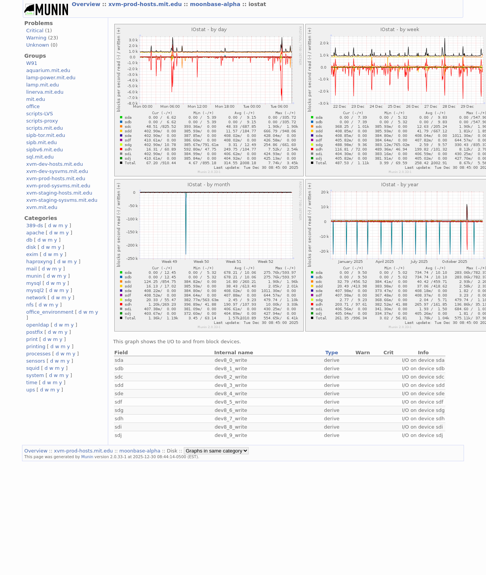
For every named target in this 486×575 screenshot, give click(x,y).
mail (31, 269)
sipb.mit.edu (41, 142)
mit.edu (35, 99)
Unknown (37, 45)
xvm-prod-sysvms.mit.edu (58, 186)
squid (32, 368)
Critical (34, 30)
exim (32, 254)
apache (35, 233)
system (35, 375)
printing (35, 346)
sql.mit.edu (40, 157)
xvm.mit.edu (41, 207)
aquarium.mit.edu (48, 70)
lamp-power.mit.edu (51, 77)
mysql (33, 283)
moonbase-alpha (216, 4)
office (33, 106)
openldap (37, 325)
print (32, 339)
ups (30, 390)
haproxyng (39, 261)
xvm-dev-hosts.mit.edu (54, 164)
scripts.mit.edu (44, 128)
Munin (87, 456)
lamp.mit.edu (42, 85)
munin (34, 276)
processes (38, 354)
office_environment (50, 312)
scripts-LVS (39, 113)
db (29, 240)
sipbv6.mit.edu (44, 149)
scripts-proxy (42, 121)
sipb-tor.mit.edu (45, 135)
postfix (34, 332)
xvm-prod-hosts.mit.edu (145, 4)
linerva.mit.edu (44, 92)
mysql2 (35, 290)
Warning (36, 38)
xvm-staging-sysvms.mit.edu (61, 200)
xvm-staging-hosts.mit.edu (59, 193)
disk (31, 247)
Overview (87, 4)
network (36, 297)
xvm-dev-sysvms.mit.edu (57, 171)
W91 (31, 63)
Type (331, 352)
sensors (35, 361)
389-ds (34, 225)
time (31, 382)
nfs (30, 305)
